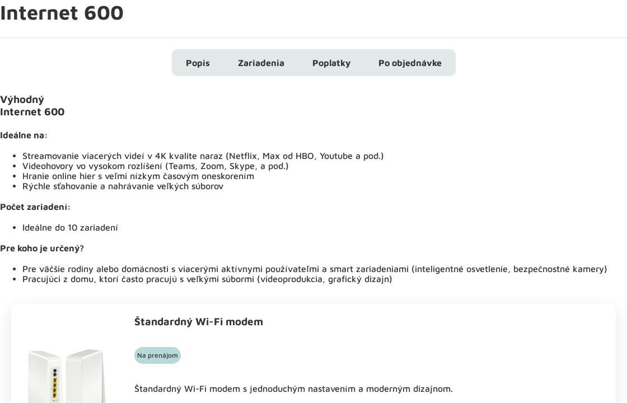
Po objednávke (410, 63)
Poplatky (331, 63)
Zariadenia (261, 63)
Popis (198, 63)
